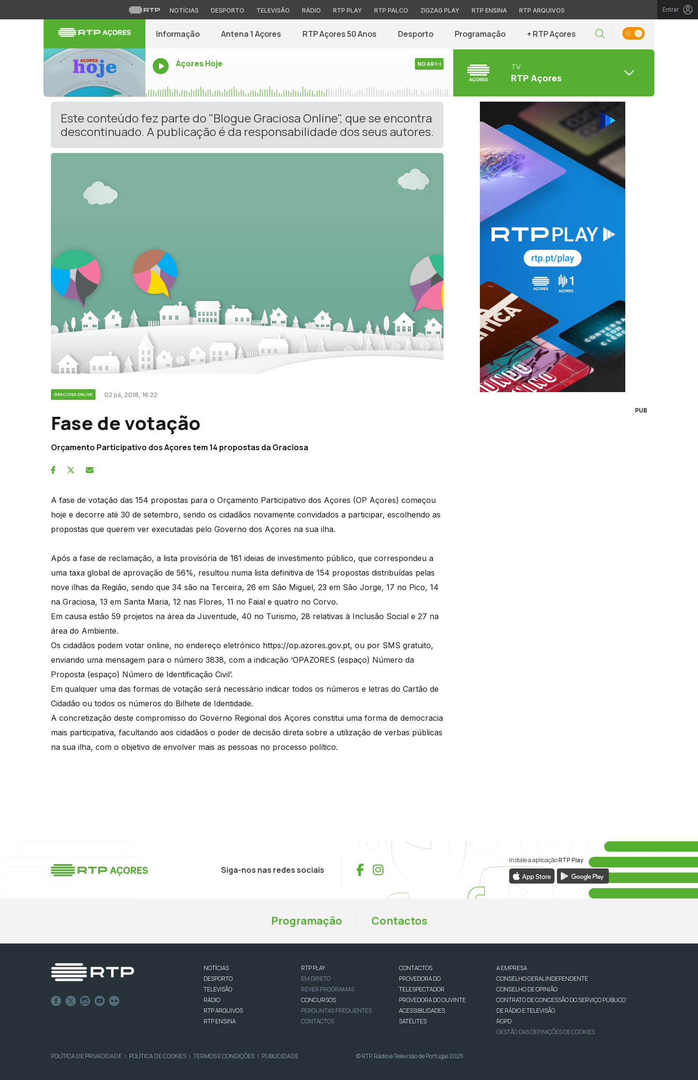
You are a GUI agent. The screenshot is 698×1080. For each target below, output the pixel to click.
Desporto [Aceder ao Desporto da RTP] (227, 10)
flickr (114, 1001)
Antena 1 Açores (251, 34)
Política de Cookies (157, 1056)
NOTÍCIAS (216, 968)
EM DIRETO (316, 978)
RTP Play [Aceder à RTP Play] (347, 10)
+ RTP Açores (551, 34)
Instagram (85, 1001)
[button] (600, 34)
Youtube (100, 1001)
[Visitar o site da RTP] (144, 9)
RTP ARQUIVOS (223, 1010)
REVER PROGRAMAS (327, 989)
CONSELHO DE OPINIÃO (526, 989)
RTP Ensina (220, 1021)
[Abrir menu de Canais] (552, 72)
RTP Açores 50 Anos (339, 34)
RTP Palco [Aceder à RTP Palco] (391, 10)
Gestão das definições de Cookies (545, 1032)
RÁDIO (212, 1000)
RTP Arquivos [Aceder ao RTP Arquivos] (542, 10)
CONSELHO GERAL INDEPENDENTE (542, 978)
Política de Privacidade (86, 1056)
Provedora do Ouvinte (432, 1000)
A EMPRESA (511, 968)
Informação (178, 34)
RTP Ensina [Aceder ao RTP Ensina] (489, 10)
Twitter (70, 1001)
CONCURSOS (318, 1000)
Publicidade (280, 1056)
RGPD (503, 1021)
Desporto (415, 34)
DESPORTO (218, 978)
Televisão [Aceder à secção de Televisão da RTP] (273, 10)
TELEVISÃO (218, 989)
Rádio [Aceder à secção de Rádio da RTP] (311, 10)
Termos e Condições (223, 1056)
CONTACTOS (415, 968)
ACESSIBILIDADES (422, 1010)
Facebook (56, 1001)
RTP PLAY (313, 968)
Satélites (413, 1021)
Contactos (399, 920)
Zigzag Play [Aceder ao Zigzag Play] (440, 10)
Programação (480, 34)
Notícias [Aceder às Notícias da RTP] (184, 10)
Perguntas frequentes (336, 1010)
